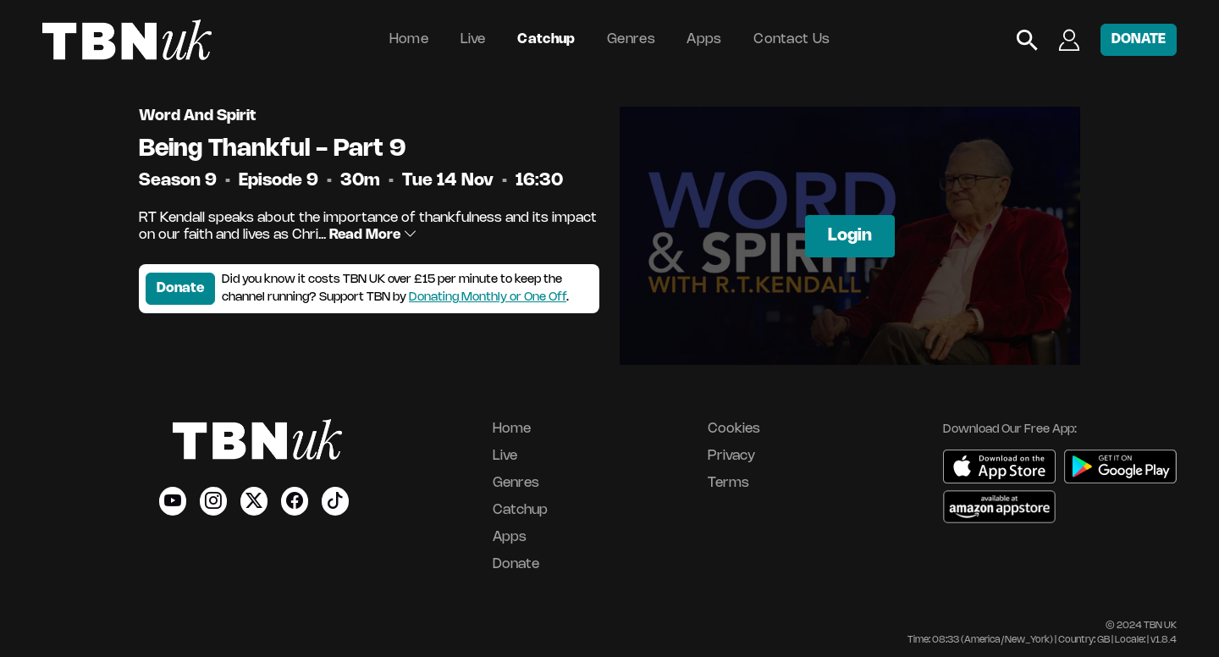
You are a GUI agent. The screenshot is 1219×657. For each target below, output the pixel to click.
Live (473, 39)
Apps (704, 39)
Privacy (731, 456)
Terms (728, 483)
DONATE (1138, 39)
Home (408, 39)
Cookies (734, 428)
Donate (180, 288)
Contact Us (791, 39)
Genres (631, 39)
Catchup (546, 39)
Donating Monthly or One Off (487, 297)
